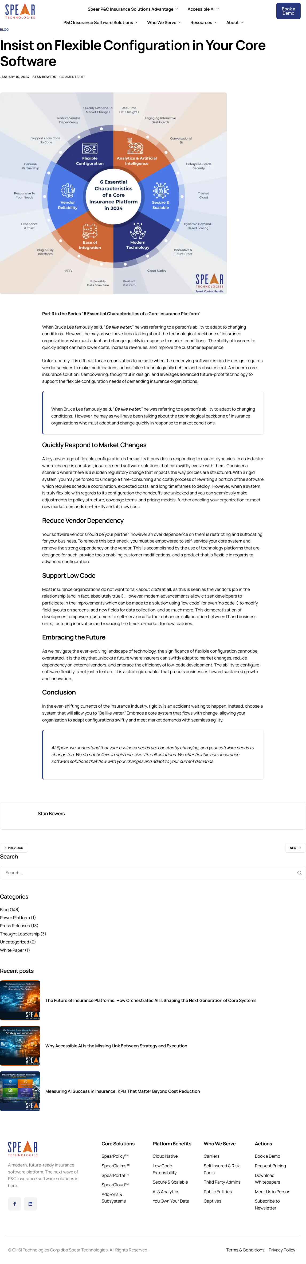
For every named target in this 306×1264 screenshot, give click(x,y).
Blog (4, 29)
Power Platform (15, 917)
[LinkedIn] (30, 1204)
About (235, 22)
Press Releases (15, 926)
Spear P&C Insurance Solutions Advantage (133, 9)
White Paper (12, 950)
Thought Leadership (20, 934)
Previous (15, 848)
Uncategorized (14, 942)
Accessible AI (203, 9)
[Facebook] (14, 1204)
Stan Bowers (44, 77)
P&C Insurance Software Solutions (101, 22)
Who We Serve (164, 22)
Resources (204, 22)
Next (294, 848)
